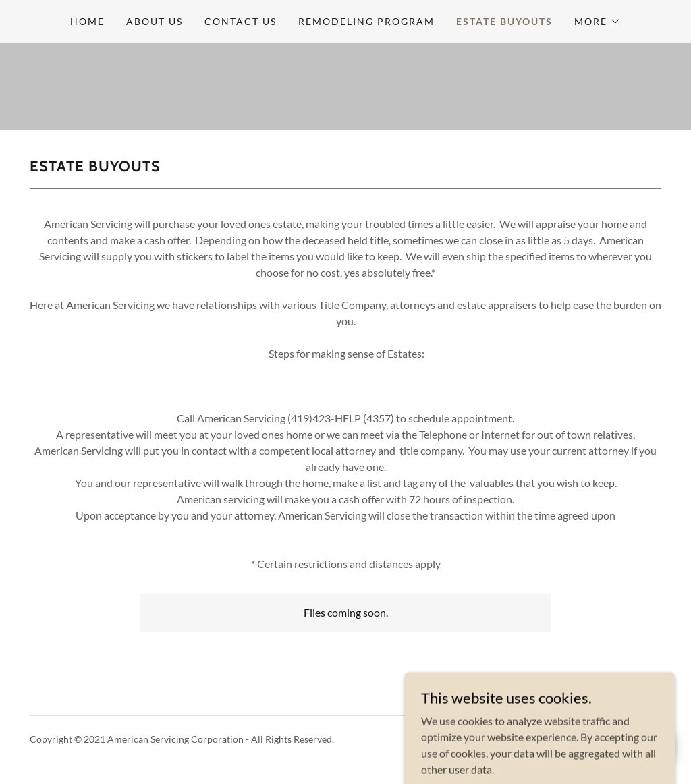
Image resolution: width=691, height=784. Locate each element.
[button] (597, 21)
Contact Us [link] (240, 21)
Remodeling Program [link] (366, 21)
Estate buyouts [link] (504, 21)
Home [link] (87, 21)
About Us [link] (154, 21)
